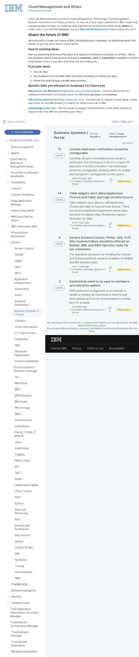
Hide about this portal (39, 10)
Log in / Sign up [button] (122, 121)
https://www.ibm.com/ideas (83, 90)
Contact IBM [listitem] (58, 348)
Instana (78, 181)
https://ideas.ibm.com (71, 99)
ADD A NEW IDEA (22, 132)
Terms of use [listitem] (95, 348)
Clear (36, 140)
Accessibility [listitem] (117, 348)
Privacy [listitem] (76, 348)
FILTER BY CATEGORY (19, 140)
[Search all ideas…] (24, 121)
